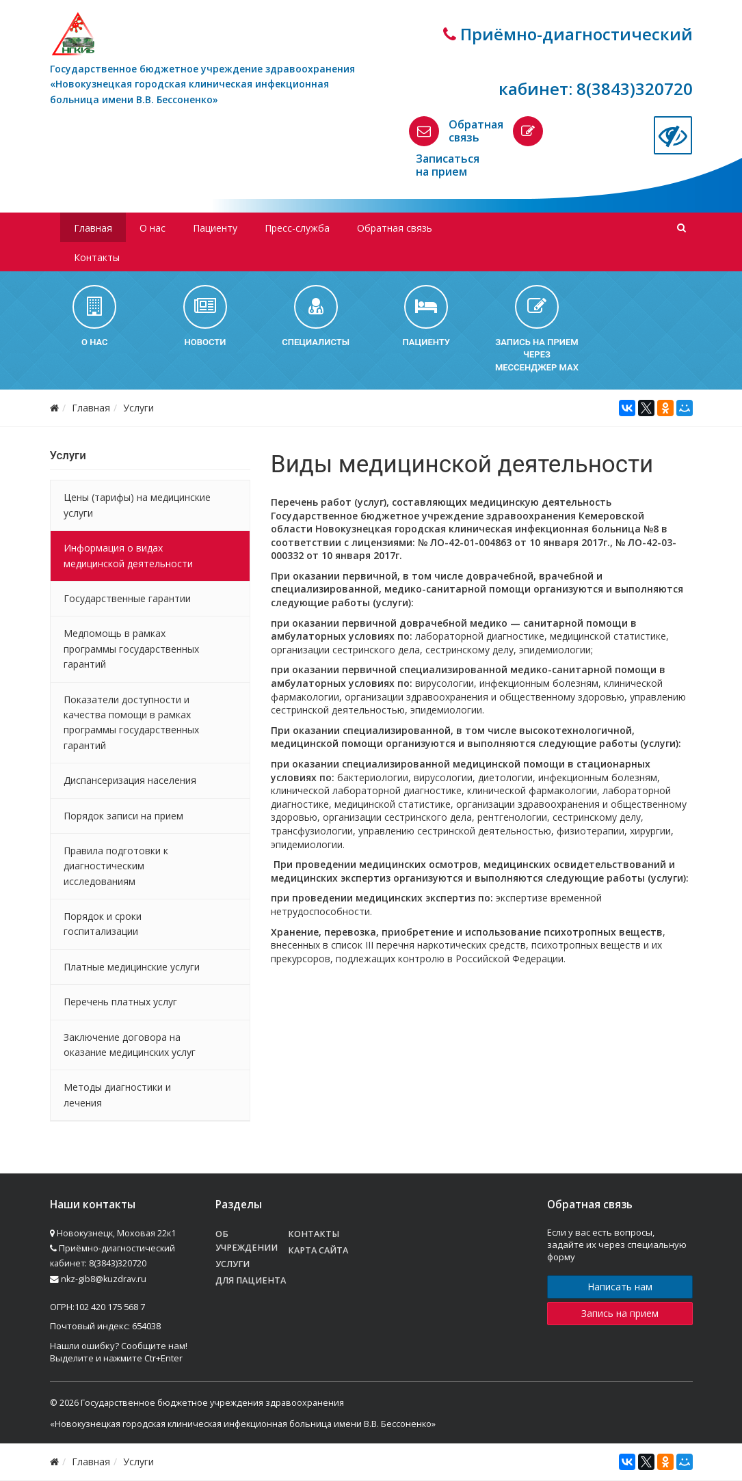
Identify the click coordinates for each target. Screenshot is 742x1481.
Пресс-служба (297, 227)
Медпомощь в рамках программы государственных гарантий (131, 648)
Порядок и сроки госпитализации (103, 924)
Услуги (138, 407)
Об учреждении (246, 1240)
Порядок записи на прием (123, 815)
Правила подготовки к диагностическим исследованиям (116, 866)
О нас (152, 227)
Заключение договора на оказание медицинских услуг (130, 1045)
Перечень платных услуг (120, 1001)
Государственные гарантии (127, 598)
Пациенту (215, 227)
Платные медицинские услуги (132, 966)
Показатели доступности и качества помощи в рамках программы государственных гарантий (131, 722)
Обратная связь (476, 131)
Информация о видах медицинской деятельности (128, 555)
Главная (93, 227)
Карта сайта (318, 1250)
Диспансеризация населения (130, 780)
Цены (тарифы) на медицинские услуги (137, 505)
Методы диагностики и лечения (117, 1095)
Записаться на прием (447, 165)
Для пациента (250, 1280)
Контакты (97, 257)
